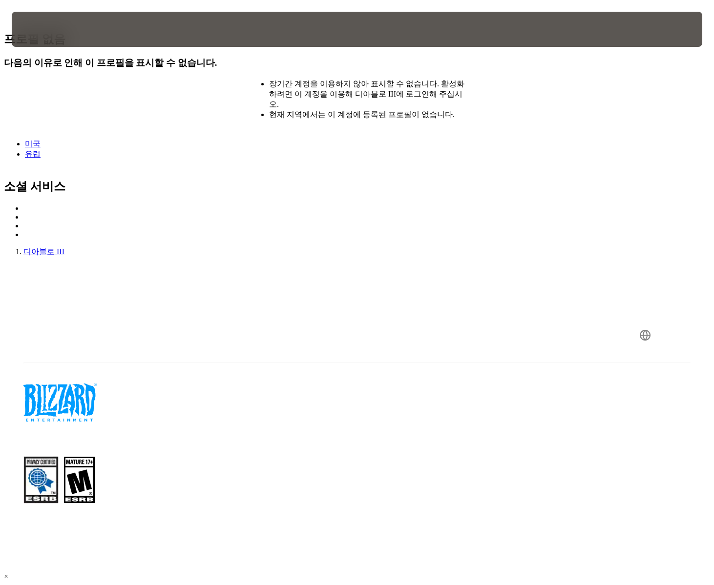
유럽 (33, 154)
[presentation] (48, 29)
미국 (33, 144)
